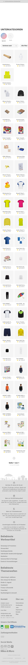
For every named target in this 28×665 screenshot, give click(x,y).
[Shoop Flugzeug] (7, 168)
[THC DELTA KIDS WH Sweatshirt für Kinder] (20, 260)
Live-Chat (3, 610)
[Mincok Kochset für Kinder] (7, 95)
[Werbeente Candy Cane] (7, 187)
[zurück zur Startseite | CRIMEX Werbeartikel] (5, 5)
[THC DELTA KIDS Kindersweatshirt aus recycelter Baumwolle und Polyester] (7, 352)
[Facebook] (2, 646)
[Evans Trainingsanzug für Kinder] (20, 315)
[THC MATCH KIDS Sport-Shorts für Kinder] (7, 278)
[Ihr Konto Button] (15, 5)
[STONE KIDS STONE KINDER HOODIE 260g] (20, 389)
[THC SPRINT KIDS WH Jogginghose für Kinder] (20, 352)
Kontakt (18, 612)
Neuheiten (4, 556)
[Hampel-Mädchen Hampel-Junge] (7, 426)
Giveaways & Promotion (8, 546)
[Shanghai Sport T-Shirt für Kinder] (7, 205)
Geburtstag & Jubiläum (8, 577)
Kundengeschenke (7, 551)
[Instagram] (5, 646)
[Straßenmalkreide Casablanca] (20, 113)
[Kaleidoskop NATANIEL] (7, 58)
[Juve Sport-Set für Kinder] (20, 242)
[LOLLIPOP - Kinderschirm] (20, 297)
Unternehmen (20, 603)
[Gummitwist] (20, 407)
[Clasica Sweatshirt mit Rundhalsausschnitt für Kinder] (7, 223)
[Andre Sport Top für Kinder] (20, 223)
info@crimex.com (6, 613)
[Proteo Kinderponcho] (20, 58)
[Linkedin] (8, 646)
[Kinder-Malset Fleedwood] (20, 168)
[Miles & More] (7, 650)
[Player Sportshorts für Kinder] (7, 334)
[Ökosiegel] (7, 627)
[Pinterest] (12, 646)
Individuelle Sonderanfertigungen (11, 553)
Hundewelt (4, 585)
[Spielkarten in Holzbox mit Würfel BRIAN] (7, 260)
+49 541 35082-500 (6, 615)
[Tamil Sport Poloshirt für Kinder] (7, 242)
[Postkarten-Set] (20, 444)
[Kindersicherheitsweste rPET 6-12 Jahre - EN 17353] (7, 76)
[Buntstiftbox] (7, 444)
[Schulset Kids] (20, 150)
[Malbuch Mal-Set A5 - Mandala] (20, 426)
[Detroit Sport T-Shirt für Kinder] (20, 205)
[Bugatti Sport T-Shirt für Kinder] (20, 187)
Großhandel (19, 605)
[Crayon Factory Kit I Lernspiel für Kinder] (7, 370)
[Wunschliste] (18, 5)
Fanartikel (4, 590)
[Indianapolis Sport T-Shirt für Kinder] (7, 315)
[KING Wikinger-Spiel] (7, 150)
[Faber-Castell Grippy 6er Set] (20, 131)
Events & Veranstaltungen (9, 561)
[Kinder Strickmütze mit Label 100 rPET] (20, 95)
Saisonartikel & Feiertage (9, 559)
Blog (17, 614)
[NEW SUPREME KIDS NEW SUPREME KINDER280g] (7, 407)
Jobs (17, 607)
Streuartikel (5, 548)
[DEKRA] (2, 627)
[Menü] (25, 5)
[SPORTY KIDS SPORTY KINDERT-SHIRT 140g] (7, 389)
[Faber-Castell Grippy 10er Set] (7, 131)
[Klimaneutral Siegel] (18, 627)
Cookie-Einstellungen (8, 658)
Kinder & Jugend (6, 582)
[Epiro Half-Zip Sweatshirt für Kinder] (20, 334)
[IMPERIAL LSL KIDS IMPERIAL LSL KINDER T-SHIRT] (20, 370)
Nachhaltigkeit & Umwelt (9, 593)
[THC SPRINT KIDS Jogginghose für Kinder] (7, 297)
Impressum (19, 609)
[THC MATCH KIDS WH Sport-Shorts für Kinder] (20, 278)
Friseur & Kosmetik (7, 587)
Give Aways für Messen (8, 580)
